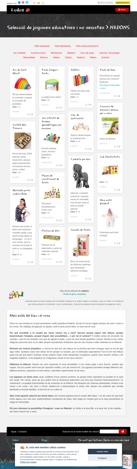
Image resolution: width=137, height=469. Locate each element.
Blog (44, 440)
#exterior (45, 105)
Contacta (22, 431)
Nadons (81, 57)
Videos (56, 57)
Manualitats (29, 57)
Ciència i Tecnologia (109, 53)
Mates (93, 57)
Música (44, 57)
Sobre (15, 440)
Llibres (68, 57)
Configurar (102, 458)
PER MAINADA (63, 46)
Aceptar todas (102, 452)
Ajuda (13, 431)
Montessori (56, 53)
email (103, 431)
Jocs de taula (87, 53)
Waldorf (71, 53)
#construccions (47, 217)
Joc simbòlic (19, 53)
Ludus (17, 10)
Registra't (123, 3)
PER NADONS (42, 46)
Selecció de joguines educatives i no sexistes (55, 28)
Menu (122, 9)
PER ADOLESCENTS (87, 46)
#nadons (16, 177)
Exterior (105, 57)
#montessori (46, 162)
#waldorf (15, 111)
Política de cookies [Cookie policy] (28, 462)
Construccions (38, 53)
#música (73, 102)
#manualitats (46, 259)
